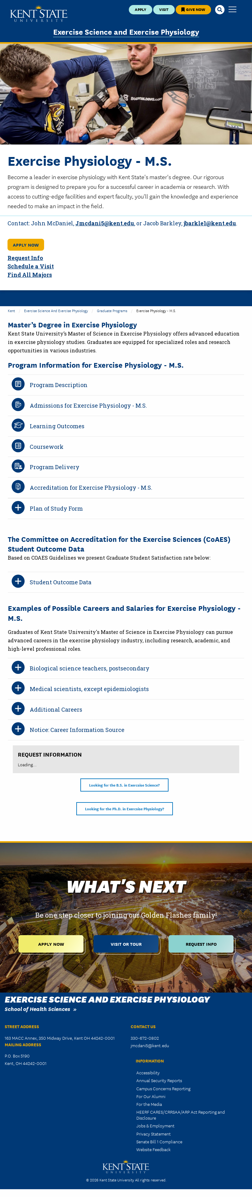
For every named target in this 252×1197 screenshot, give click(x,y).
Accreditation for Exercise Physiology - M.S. (91, 487)
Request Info (25, 258)
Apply (140, 9)
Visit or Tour (126, 943)
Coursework (46, 446)
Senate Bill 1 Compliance (159, 1141)
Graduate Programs (112, 310)
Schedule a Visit (31, 266)
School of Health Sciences (37, 1009)
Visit (164, 9)
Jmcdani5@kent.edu (104, 223)
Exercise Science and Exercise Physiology (126, 31)
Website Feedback (153, 1149)
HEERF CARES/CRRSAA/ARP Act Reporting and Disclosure (180, 1114)
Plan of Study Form (56, 508)
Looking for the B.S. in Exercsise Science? (124, 785)
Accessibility (148, 1072)
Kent (11, 310)
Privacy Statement (153, 1133)
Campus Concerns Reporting (163, 1088)
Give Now (193, 9)
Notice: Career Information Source (77, 729)
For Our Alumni (150, 1096)
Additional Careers (56, 709)
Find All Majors (30, 274)
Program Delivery (54, 467)
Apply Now (26, 244)
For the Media (149, 1104)
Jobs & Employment (155, 1125)
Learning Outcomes (57, 426)
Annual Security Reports (159, 1080)
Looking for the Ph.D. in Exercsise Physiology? (124, 809)
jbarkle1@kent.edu (210, 223)
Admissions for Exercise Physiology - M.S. (88, 405)
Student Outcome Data (60, 582)
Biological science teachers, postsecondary (89, 668)
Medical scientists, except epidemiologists (89, 689)
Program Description (59, 385)
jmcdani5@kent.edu (150, 1045)
